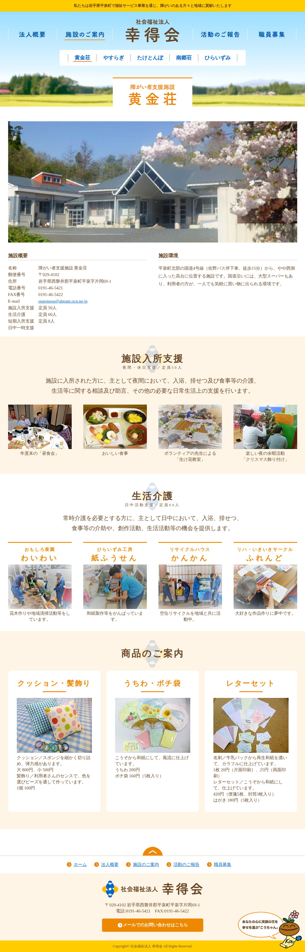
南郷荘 (184, 58)
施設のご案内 (93, 36)
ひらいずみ (218, 58)
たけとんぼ (150, 58)
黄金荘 (82, 58)
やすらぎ (113, 58)
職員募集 (280, 36)
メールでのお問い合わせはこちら (155, 925)
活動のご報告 (228, 36)
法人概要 (41, 36)
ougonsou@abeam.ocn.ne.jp (63, 301)
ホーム (80, 864)
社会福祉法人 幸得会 (152, 30)
